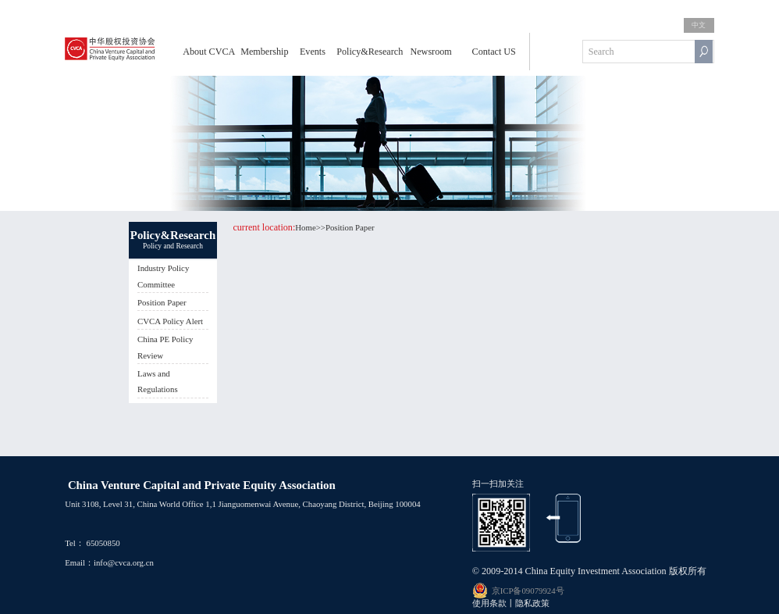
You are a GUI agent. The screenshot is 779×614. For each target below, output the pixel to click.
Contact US (494, 51)
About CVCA (209, 51)
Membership (264, 51)
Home (305, 227)
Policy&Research (369, 51)
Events (312, 51)
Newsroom (430, 51)
